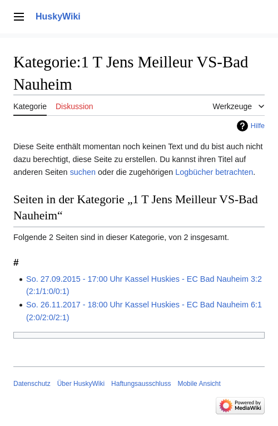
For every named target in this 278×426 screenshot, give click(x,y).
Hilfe (258, 126)
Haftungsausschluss (141, 384)
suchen (83, 172)
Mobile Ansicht (198, 384)
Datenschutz (32, 384)
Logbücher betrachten (214, 172)
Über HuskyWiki (81, 384)
